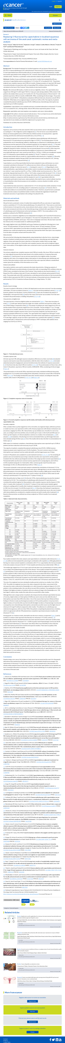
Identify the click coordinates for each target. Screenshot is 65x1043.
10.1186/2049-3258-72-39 (44, 839)
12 (27, 167)
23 (58, 271)
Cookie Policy (6, 1042)
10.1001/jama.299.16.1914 (37, 731)
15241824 (26, 680)
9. (3, 734)
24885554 (11, 872)
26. (4, 861)
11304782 (6, 772)
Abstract (51, 31)
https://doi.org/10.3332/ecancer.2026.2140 (27, 925)
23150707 (45, 740)
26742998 (23, 685)
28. (4, 874)
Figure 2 (6, 369)
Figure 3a (9, 375)
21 (11, 256)
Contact (5, 1039)
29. (4, 881)
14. (4, 775)
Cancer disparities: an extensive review (30, 964)
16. (4, 792)
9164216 (17, 724)
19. (4, 810)
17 (55, 173)
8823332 (25, 887)
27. (4, 868)
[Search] (60, 20)
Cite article (48, 28)
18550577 (25, 781)
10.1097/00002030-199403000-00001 (47, 690)
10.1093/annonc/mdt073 (49, 806)
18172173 (58, 794)
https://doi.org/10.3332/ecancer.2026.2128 (27, 984)
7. (3, 716)
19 (45, 187)
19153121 (11, 790)
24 (57, 290)
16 (45, 167)
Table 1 (42, 301)
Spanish (60, 1)
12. (4, 760)
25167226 (30, 878)
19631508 (28, 821)
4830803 (6, 705)
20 (31, 213)
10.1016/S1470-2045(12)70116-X (39, 801)
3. (3, 688)
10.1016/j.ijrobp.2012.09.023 (29, 757)
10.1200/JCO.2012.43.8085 (29, 740)
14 (30, 167)
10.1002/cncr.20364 (12, 680)
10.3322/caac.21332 (9, 685)
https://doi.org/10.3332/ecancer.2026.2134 (27, 969)
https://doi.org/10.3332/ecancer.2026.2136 (27, 941)
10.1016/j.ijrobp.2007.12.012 (11, 858)
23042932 (22, 698)
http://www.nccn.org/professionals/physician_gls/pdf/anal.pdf (21, 894)
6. (3, 708)
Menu (8, 15)
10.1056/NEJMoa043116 (43, 762)
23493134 (6, 808)
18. (4, 804)
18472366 (28, 858)
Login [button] (50, 6)
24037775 (33, 865)
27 (4, 365)
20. (4, 817)
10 (53, 156)
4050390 (21, 872)
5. (3, 701)
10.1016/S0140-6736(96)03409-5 (13, 714)
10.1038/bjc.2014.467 (16, 878)
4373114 (17, 841)
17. (4, 797)
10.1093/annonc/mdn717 (52, 788)
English (54, 1)
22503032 (57, 801)
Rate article (57, 28)
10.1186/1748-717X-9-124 (53, 870)
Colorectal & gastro (13, 908)
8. (3, 727)
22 (56, 271)
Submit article (57, 23)
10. (4, 742)
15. (4, 784)
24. (4, 844)
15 (43, 167)
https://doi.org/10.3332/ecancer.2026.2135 (27, 956)
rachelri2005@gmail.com (44, 61)
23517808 (28, 850)
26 (53, 317)
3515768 (55, 740)
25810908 (6, 841)
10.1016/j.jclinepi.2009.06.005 (12, 821)
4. (3, 694)
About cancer (32, 1021)
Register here (32, 1001)
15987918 (6, 764)
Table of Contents (8, 28)
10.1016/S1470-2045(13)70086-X (31, 748)
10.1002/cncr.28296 (19, 865)
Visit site (32, 1011)
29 (23, 484)
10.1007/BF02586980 (46, 703)
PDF (60, 31)
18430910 (52, 731)
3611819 (33, 698)
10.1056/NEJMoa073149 (42, 794)
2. (3, 683)
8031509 (10, 692)
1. (3, 676)
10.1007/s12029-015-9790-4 (52, 814)
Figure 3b (36, 377)
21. (4, 824)
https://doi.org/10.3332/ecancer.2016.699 (13, 31)
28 (59, 290)
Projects (5, 1040)
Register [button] (58, 6)
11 (28, 160)
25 (37, 296)
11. (4, 751)
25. (4, 852)
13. (4, 766)
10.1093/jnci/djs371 (9, 698)
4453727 (41, 878)
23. (4, 837)
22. (4, 832)
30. (4, 890)
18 (39, 177)
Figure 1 (30, 290)
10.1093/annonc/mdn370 (10, 781)
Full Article (56, 31)
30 (57, 492)
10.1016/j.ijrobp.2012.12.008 (11, 850)
